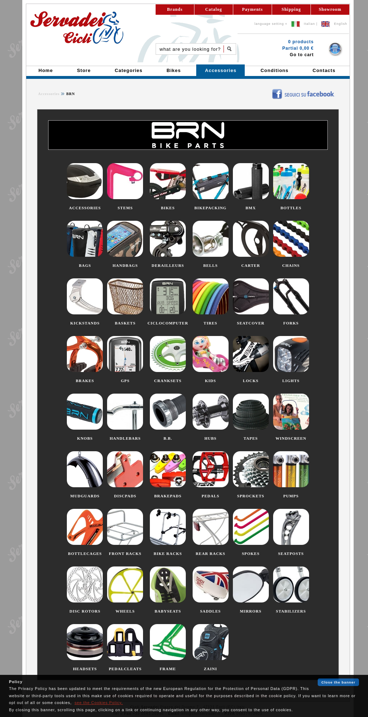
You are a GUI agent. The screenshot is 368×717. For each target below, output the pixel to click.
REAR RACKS (210, 553)
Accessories (49, 94)
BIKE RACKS (168, 553)
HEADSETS (85, 669)
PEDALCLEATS (125, 669)
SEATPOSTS (291, 553)
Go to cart (302, 54)
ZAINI (210, 669)
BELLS (210, 265)
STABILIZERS (291, 611)
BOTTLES (290, 208)
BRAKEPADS (167, 496)
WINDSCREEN (291, 438)
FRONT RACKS (125, 553)
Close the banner (338, 682)
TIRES (210, 323)
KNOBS (85, 438)
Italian (309, 24)
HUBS (210, 438)
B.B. (168, 438)
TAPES (251, 438)
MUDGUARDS (85, 496)
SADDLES (210, 611)
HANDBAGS (125, 265)
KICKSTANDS (85, 323)
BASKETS (125, 323)
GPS (125, 380)
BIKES (168, 208)
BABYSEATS (168, 611)
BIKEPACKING (210, 208)
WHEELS (125, 611)
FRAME (168, 669)
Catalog (213, 9)
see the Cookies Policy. (98, 702)
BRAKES (85, 380)
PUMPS (291, 496)
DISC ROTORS (84, 611)
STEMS (125, 208)
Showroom (330, 9)
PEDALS (210, 496)
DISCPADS (125, 496)
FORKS (291, 323)
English (340, 24)
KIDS (210, 380)
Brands (175, 9)
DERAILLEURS (168, 265)
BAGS (85, 265)
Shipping (291, 9)
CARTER (251, 265)
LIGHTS (291, 380)
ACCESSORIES (85, 208)
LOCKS (251, 380)
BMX (250, 208)
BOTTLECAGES (85, 553)
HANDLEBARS (125, 438)
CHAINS (291, 265)
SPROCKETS (250, 496)
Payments (252, 9)
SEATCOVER (250, 323)
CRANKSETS (167, 380)
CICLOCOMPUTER (167, 323)
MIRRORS (251, 611)
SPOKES (250, 553)
